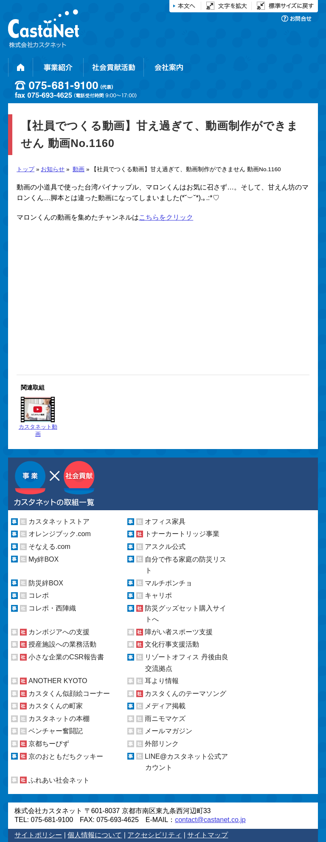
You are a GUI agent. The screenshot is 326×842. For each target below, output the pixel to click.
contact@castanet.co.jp (210, 819)
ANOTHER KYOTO (57, 680)
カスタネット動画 (38, 417)
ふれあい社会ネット (59, 780)
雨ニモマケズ (165, 718)
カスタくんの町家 (55, 705)
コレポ (38, 595)
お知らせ (53, 169)
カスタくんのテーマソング (185, 693)
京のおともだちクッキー (65, 756)
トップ (25, 169)
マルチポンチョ (168, 583)
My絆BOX (43, 559)
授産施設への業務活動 (62, 644)
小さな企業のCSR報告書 (66, 657)
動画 (78, 169)
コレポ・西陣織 (52, 608)
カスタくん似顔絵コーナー (69, 693)
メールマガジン (168, 731)
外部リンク (162, 743)
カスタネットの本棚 (59, 718)
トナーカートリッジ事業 (182, 533)
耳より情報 (162, 680)
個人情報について (94, 835)
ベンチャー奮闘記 (55, 731)
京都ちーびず (48, 743)
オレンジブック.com (59, 533)
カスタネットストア (59, 521)
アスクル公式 (165, 546)
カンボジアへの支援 (59, 632)
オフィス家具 (165, 521)
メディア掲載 (165, 705)
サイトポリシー (38, 835)
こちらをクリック (166, 217)
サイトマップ (207, 835)
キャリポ (158, 595)
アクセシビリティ (154, 835)
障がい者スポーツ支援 (179, 632)
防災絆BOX (45, 583)
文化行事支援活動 (172, 644)
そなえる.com (49, 546)
